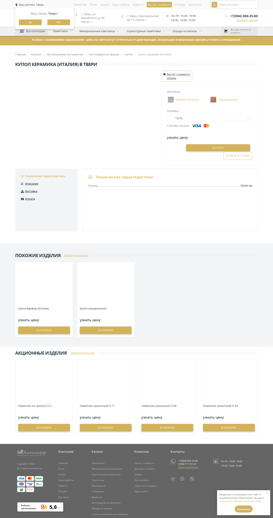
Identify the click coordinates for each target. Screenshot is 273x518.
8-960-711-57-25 (187, 445)
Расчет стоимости (144, 444)
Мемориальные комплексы (97, 31)
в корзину (44, 311)
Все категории (35, 31)
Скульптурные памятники (144, 31)
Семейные (98, 473)
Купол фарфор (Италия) (33, 290)
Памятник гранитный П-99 (220, 387)
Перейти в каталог (76, 237)
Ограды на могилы (185, 31)
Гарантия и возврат (145, 467)
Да (30, 22)
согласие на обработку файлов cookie (240, 501)
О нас (93, 4)
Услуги (104, 4)
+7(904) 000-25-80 (244, 16)
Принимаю (243, 509)
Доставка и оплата (144, 450)
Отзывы (180, 4)
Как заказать (141, 461)
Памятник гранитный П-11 (97, 387)
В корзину (209, 137)
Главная (63, 444)
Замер (137, 456)
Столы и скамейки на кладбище (110, 495)
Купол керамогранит (93, 290)
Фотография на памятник (106, 484)
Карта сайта (141, 473)
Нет (58, 22)
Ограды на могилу (102, 490)
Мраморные (98, 467)
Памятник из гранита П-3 (34, 387)
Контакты (194, 4)
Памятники (60, 31)
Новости (138, 4)
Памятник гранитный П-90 (158, 387)
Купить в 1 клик (237, 137)
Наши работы (121, 4)
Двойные (97, 478)
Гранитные (98, 461)
